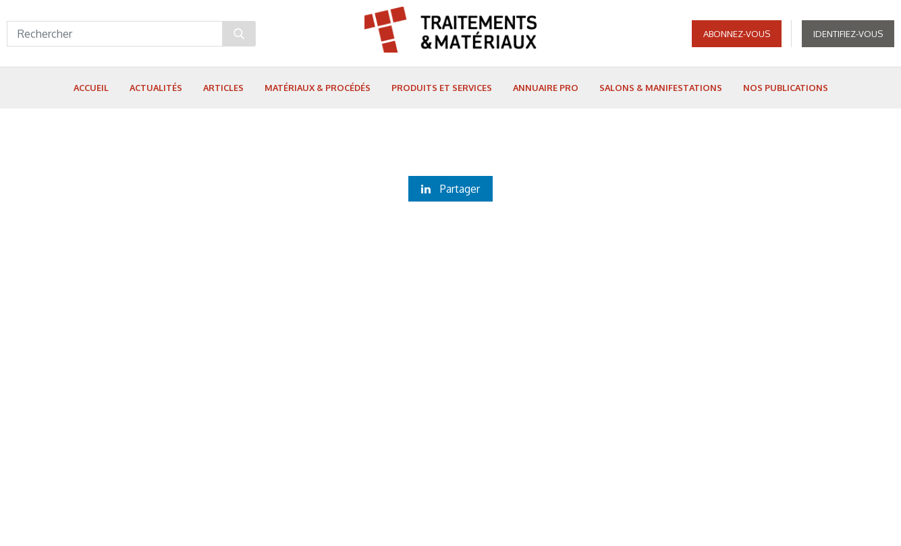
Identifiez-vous (848, 33)
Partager (450, 188)
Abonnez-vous (736, 33)
